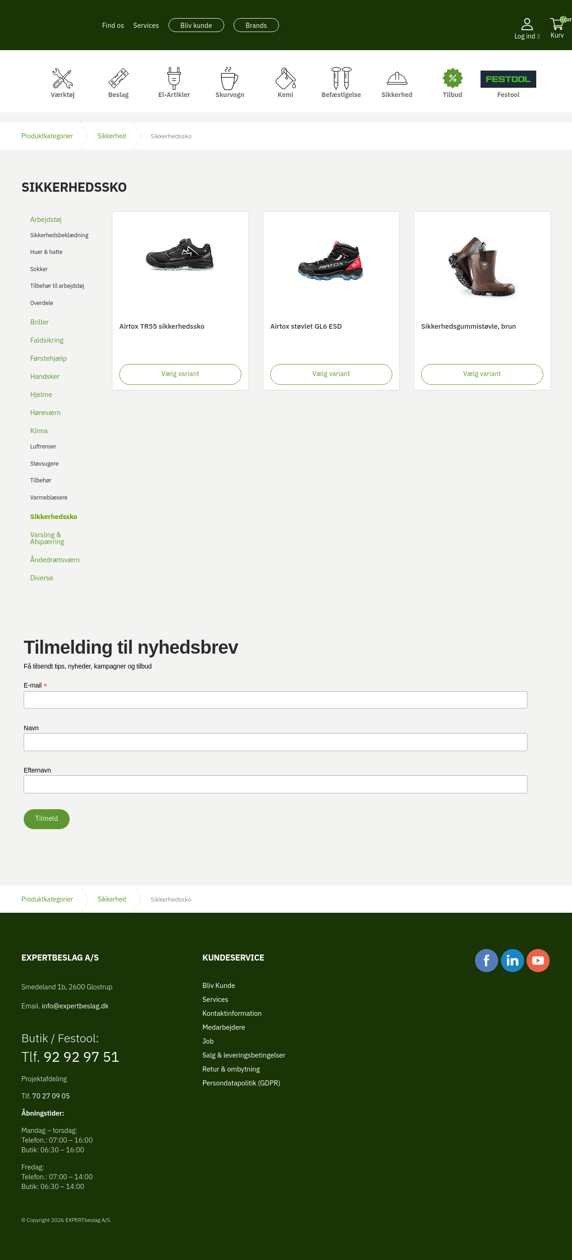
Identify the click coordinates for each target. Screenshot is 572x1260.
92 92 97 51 (80, 1056)
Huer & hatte (46, 251)
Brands (256, 25)
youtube (538, 960)
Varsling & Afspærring (47, 538)
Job (208, 1041)
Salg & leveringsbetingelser (244, 1055)
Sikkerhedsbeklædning (59, 235)
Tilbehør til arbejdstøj (57, 285)
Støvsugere (44, 463)
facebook (486, 960)
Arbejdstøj (46, 219)
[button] (527, 48)
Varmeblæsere (48, 497)
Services (146, 25)
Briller (39, 322)
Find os (113, 25)
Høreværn (45, 412)
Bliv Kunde (218, 985)
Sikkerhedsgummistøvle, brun (468, 326)
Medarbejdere (223, 1027)
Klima (39, 430)
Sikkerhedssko (53, 516)
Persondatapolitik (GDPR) (241, 1082)
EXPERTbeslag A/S (43, 25)
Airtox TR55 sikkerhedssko (161, 326)
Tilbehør (40, 480)
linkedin (512, 960)
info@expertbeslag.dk (75, 1005)
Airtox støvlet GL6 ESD (306, 326)
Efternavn (37, 770)
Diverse (41, 577)
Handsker (44, 376)
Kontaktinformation (232, 1013)
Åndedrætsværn (55, 559)
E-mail (35, 685)
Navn (31, 728)
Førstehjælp (48, 358)
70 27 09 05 (51, 1095)
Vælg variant (180, 374)
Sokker (39, 269)
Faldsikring (47, 340)
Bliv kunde (196, 25)
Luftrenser (43, 446)
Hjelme (41, 394)
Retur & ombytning (231, 1068)
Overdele (41, 302)
